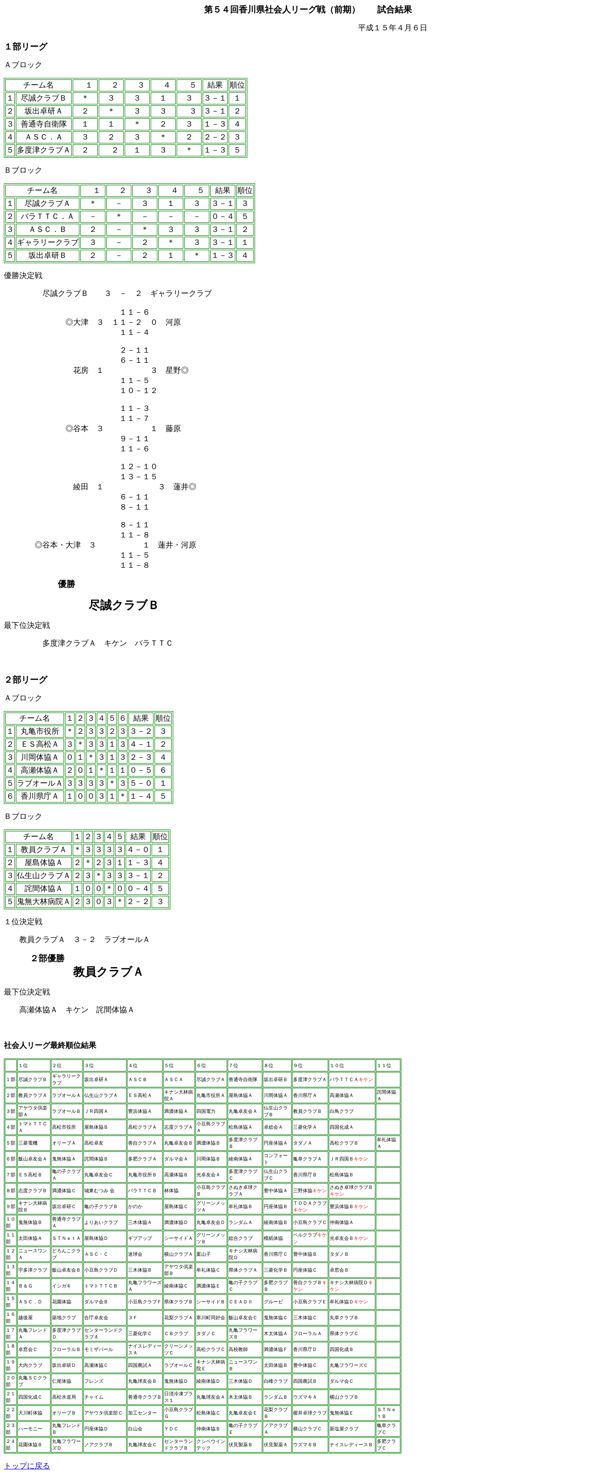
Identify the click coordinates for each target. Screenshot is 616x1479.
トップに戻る (27, 1466)
